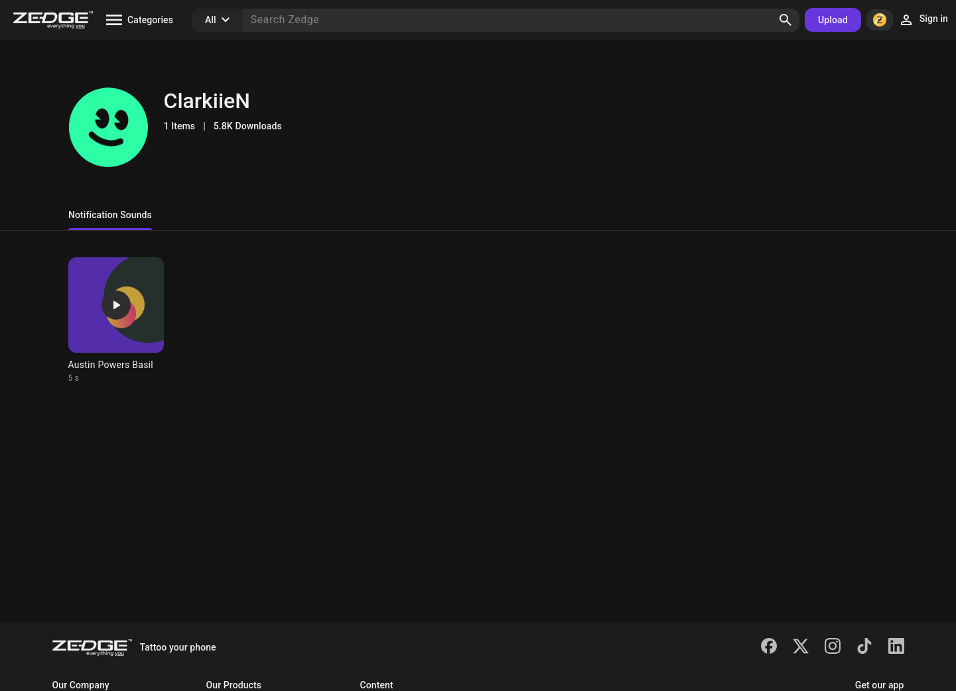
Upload (833, 20)
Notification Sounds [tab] (110, 215)
